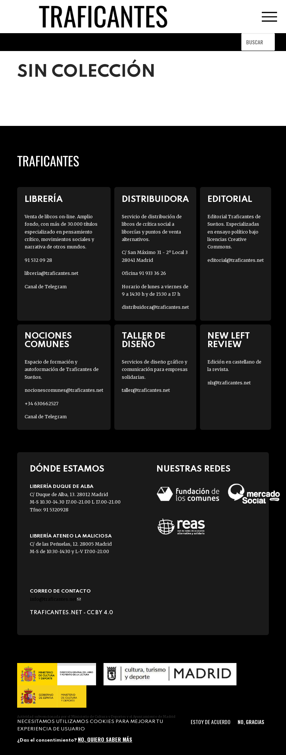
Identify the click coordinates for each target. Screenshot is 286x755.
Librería (44, 199)
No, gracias (251, 722)
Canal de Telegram (46, 286)
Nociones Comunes (48, 340)
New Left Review (228, 340)
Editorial (229, 199)
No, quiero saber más (105, 739)
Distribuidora (155, 199)
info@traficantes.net (55, 599)
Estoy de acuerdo (211, 722)
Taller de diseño (143, 340)
